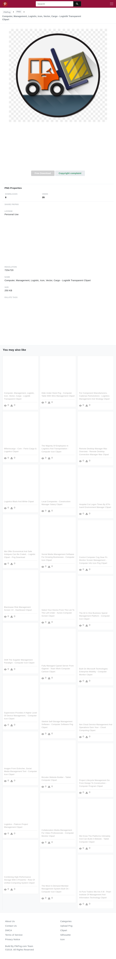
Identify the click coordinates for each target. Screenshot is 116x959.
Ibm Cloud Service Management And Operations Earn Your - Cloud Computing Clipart (95, 727)
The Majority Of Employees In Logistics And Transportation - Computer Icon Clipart (55, 449)
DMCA (8, 930)
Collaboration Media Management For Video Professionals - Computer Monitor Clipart (58, 833)
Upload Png (66, 925)
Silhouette (65, 935)
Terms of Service (14, 935)
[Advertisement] (58, 148)
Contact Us (11, 925)
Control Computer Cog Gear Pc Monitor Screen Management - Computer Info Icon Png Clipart (93, 560)
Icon (62, 939)
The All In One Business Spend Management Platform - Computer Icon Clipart (94, 616)
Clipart (63, 930)
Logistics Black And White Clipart (19, 501)
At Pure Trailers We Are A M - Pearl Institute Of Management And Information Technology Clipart (95, 895)
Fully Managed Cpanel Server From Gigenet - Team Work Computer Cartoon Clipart (58, 669)
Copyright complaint (70, 173)
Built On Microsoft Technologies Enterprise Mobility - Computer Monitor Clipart (93, 672)
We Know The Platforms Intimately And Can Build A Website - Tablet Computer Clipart (94, 839)
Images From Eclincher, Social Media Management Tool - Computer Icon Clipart (20, 771)
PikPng (7, 12)
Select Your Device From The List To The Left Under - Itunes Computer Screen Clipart (58, 613)
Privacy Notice (12, 939)
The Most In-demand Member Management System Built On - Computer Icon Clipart (56, 889)
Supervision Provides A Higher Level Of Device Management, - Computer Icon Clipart (20, 716)
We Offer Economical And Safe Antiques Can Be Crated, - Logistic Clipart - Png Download (19, 554)
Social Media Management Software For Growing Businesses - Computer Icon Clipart (58, 557)
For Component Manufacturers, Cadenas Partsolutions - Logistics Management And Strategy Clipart (94, 396)
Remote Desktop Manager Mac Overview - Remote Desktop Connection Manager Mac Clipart (94, 451)
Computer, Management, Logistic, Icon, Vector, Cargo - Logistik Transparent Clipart (19, 396)
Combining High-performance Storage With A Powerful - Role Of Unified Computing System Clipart (19, 880)
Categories (66, 921)
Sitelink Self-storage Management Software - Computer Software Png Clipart (57, 724)
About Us (10, 921)
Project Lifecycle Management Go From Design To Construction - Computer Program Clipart (94, 783)
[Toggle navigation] (112, 4)
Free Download (43, 173)
